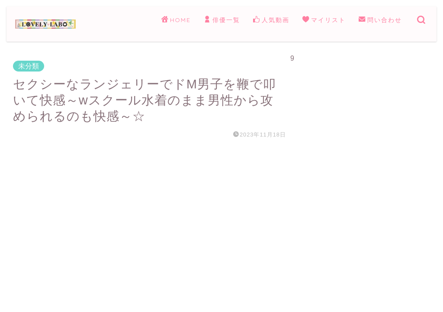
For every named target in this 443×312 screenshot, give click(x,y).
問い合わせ (380, 20)
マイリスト (324, 20)
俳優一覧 (222, 20)
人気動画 (271, 20)
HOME (176, 20)
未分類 (28, 66)
